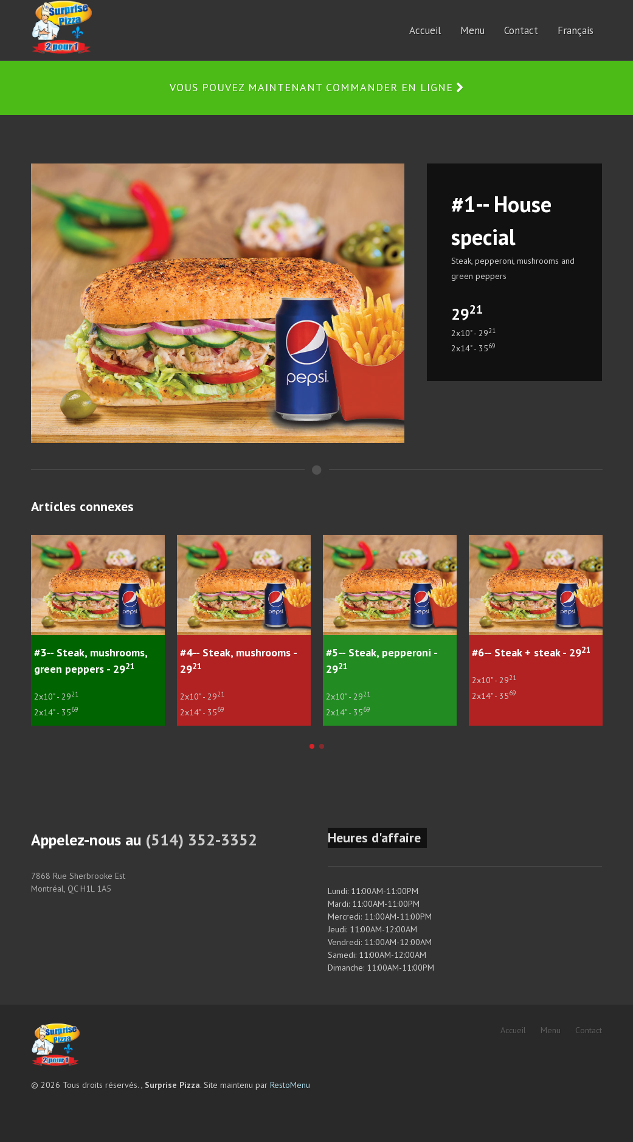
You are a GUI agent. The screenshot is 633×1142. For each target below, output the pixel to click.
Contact (588, 1030)
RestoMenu (290, 1084)
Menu (551, 1030)
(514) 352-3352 (201, 840)
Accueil (513, 1030)
